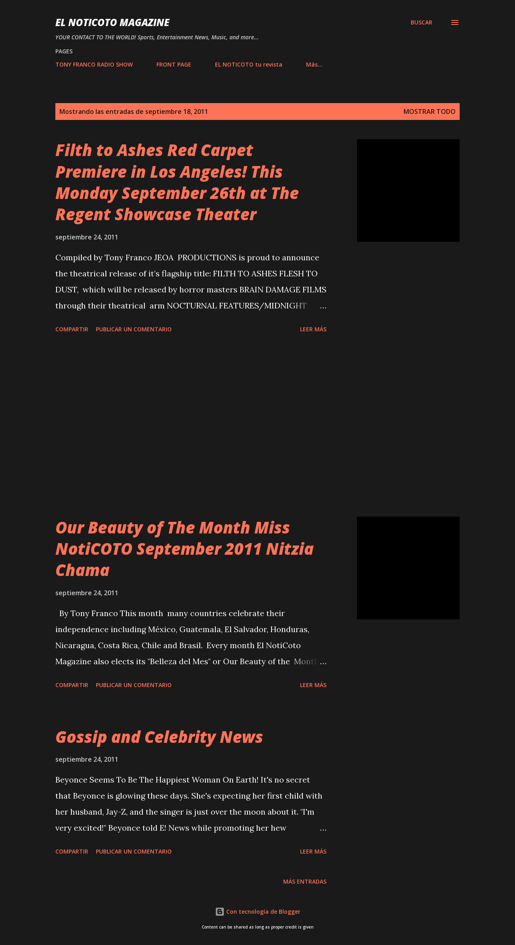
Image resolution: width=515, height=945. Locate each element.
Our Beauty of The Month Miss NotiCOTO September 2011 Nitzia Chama (184, 548)
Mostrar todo (429, 111)
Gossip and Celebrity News (159, 737)
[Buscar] (421, 22)
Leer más (313, 329)
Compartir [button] (71, 329)
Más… (314, 64)
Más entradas (304, 881)
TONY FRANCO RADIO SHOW (94, 64)
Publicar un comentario (134, 329)
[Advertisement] (190, 426)
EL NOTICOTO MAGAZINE (112, 22)
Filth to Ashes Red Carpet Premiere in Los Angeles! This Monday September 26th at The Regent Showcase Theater (177, 182)
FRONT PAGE (173, 64)
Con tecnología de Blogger (257, 911)
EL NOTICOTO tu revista (248, 64)
